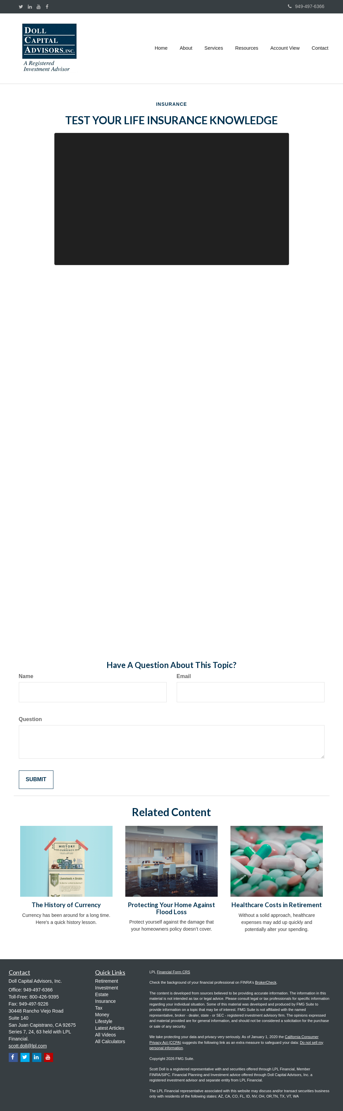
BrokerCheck (265, 982)
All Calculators (110, 1041)
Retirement (106, 981)
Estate (102, 994)
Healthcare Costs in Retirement (276, 904)
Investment (106, 987)
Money (102, 1014)
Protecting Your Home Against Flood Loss (171, 908)
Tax (98, 1008)
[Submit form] (36, 779)
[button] (186, 48)
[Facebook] (47, 6)
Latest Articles (109, 1028)
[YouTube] (39, 6)
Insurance (105, 1001)
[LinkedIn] (30, 6)
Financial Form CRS (173, 972)
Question (30, 719)
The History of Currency (66, 904)
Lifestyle (103, 1021)
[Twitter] (21, 6)
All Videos (105, 1034)
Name (26, 676)
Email (184, 676)
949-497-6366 (306, 6)
